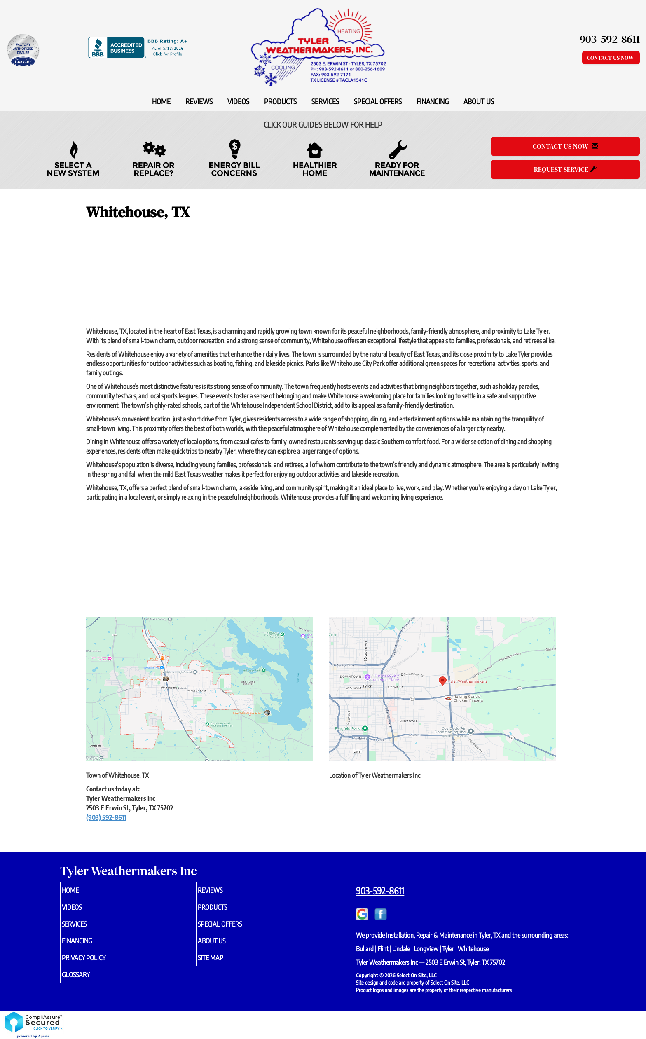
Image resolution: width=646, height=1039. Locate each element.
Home (161, 101)
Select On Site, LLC (417, 975)
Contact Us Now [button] (611, 58)
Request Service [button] (565, 169)
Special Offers (378, 101)
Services (325, 101)
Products (280, 101)
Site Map (224, 963)
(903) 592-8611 (106, 817)
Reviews (199, 101)
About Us (478, 101)
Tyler (448, 949)
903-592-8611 (380, 890)
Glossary (89, 981)
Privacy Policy (98, 963)
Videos (238, 101)
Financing (433, 101)
